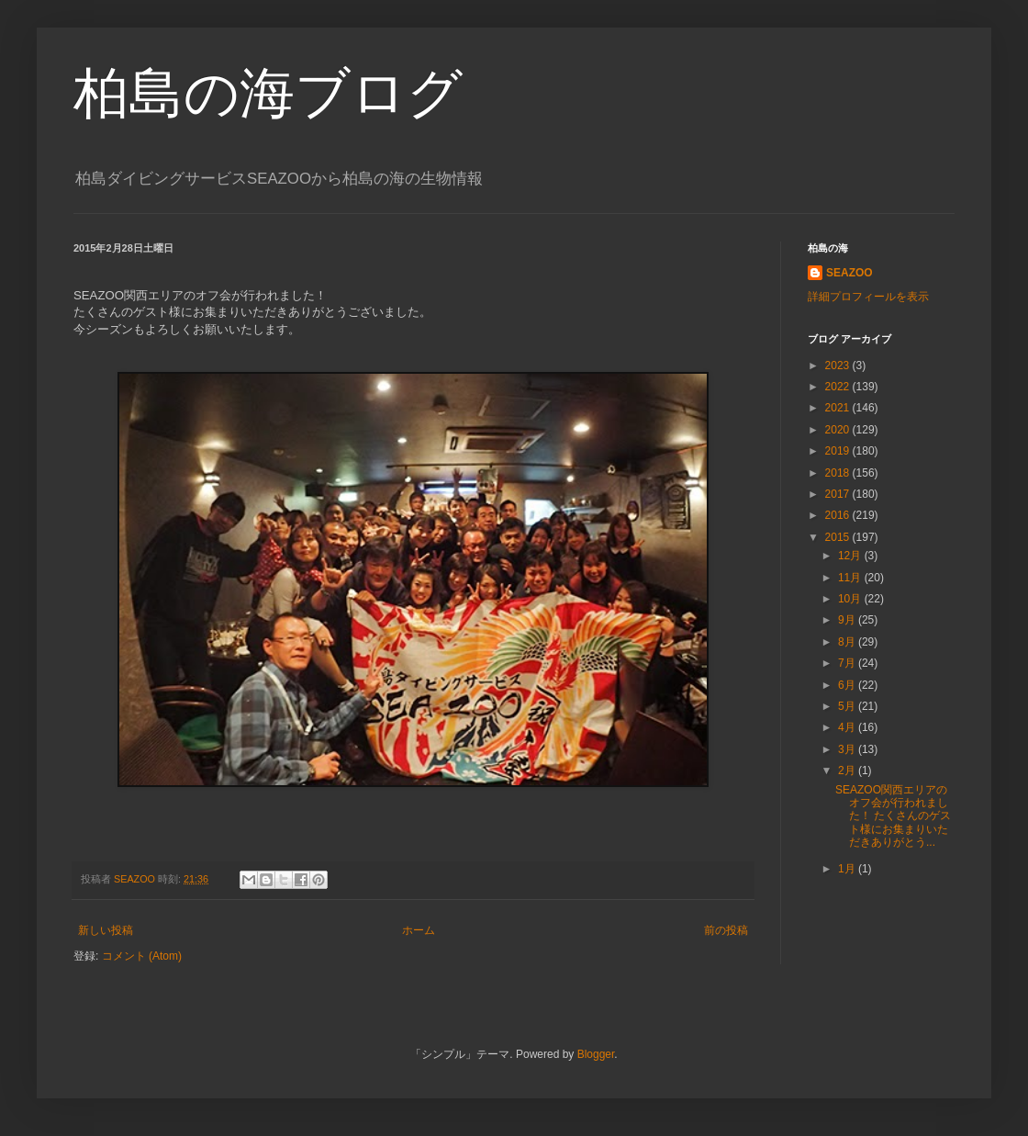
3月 (848, 749)
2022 (839, 386)
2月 (848, 770)
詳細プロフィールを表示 (868, 296)
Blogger (596, 1054)
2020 (839, 429)
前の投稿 (726, 930)
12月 (851, 555)
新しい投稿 (105, 930)
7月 (848, 663)
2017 (839, 494)
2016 (839, 515)
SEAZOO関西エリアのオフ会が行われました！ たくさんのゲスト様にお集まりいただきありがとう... (893, 816)
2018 (839, 473)
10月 (851, 598)
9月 (848, 619)
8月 (848, 641)
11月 (851, 577)
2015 (839, 537)
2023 (839, 365)
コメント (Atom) (142, 956)
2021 (839, 407)
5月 (848, 706)
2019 (839, 450)
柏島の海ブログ (268, 93)
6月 (848, 685)
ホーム (418, 930)
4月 (848, 727)
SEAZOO (849, 272)
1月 (848, 868)
